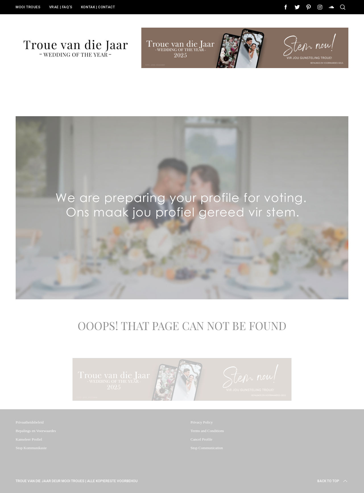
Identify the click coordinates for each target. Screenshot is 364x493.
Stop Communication (207, 448)
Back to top (332, 481)
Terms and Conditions (207, 431)
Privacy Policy (202, 422)
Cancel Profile (201, 439)
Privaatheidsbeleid (30, 422)
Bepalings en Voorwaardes (36, 431)
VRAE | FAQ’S (61, 7)
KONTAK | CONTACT (98, 7)
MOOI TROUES (28, 7)
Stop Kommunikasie (31, 448)
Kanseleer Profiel (29, 439)
